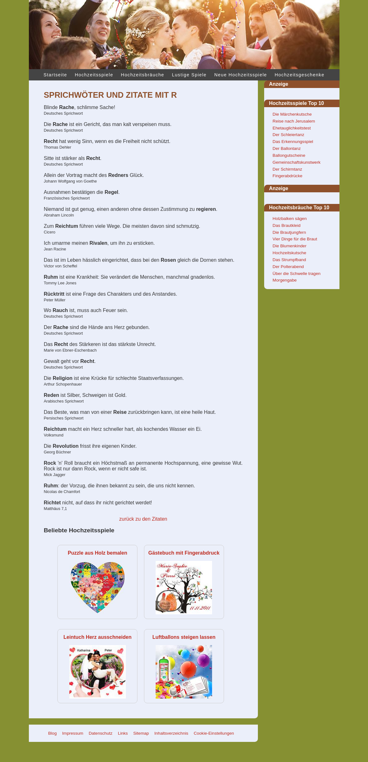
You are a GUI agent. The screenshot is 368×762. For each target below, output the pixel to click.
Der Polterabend (288, 266)
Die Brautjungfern (289, 232)
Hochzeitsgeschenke (299, 74)
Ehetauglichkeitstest (292, 128)
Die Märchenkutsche (292, 114)
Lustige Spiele (189, 74)
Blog (52, 733)
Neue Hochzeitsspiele (240, 74)
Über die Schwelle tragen (297, 273)
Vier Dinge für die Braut (295, 239)
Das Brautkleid (287, 225)
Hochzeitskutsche (289, 252)
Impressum (72, 733)
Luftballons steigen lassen (184, 637)
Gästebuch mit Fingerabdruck (184, 553)
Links (123, 733)
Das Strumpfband (289, 259)
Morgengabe (285, 280)
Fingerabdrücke (287, 175)
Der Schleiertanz (288, 134)
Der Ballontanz (287, 148)
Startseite (55, 74)
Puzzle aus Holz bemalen (97, 553)
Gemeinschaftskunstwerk (297, 162)
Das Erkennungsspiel (293, 141)
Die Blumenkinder (290, 246)
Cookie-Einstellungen (214, 733)
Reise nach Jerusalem (294, 121)
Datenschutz (101, 733)
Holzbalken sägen (290, 218)
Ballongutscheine (289, 155)
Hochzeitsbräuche (142, 74)
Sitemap (141, 733)
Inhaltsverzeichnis (171, 733)
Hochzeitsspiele (94, 74)
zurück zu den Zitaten (143, 519)
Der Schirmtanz (287, 169)
